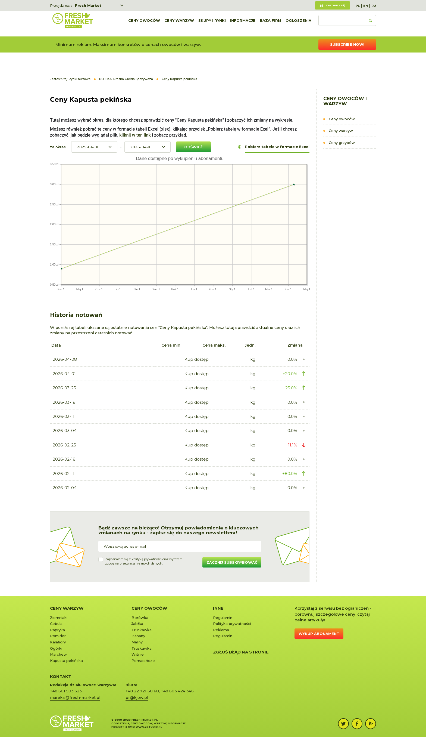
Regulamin (222, 617)
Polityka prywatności (232, 623)
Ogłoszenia (298, 23)
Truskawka (141, 630)
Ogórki (56, 648)
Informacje (242, 23)
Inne (218, 608)
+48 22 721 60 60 (142, 691)
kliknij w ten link (134, 135)
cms (131, 726)
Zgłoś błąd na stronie (241, 652)
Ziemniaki (58, 617)
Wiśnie (137, 654)
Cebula (56, 623)
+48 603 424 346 (177, 691)
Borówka (139, 617)
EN (365, 6)
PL (358, 6)
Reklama (221, 630)
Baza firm (270, 23)
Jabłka (137, 623)
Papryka (57, 630)
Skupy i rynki (212, 23)
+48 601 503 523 (66, 691)
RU (373, 6)
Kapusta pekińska (66, 660)
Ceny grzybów (342, 142)
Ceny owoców (144, 23)
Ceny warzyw (179, 23)
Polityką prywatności (146, 559)
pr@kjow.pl (137, 697)
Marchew (58, 654)
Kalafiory (58, 642)
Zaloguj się (335, 5)
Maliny (137, 642)
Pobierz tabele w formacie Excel (277, 146)
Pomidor (58, 636)
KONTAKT (60, 676)
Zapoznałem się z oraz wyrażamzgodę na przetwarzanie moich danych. (144, 561)
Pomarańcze (143, 660)
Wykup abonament (319, 633)
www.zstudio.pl (149, 726)
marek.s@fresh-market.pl (75, 697)
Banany (138, 636)
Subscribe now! (347, 44)
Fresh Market (88, 5)
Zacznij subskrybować (231, 562)
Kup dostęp (196, 359)
